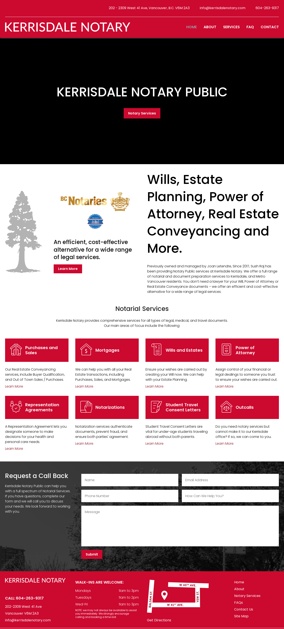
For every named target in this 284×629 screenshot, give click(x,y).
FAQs (238, 605)
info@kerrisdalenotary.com (222, 8)
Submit (92, 556)
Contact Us (243, 611)
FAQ (250, 28)
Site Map (241, 618)
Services (231, 28)
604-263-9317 (267, 8)
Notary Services (142, 115)
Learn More (68, 271)
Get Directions (159, 623)
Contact (270, 28)
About (210, 28)
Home (191, 28)
